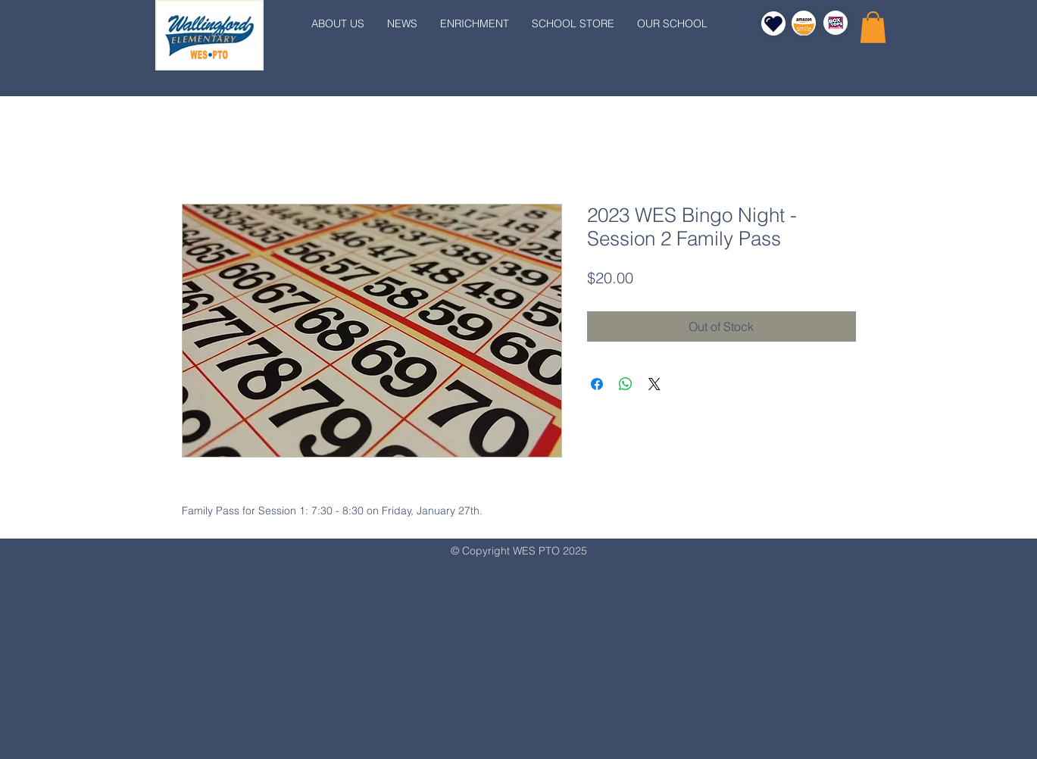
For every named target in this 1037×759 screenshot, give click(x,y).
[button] (873, 27)
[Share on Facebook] (597, 384)
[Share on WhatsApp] (626, 384)
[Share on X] (654, 384)
